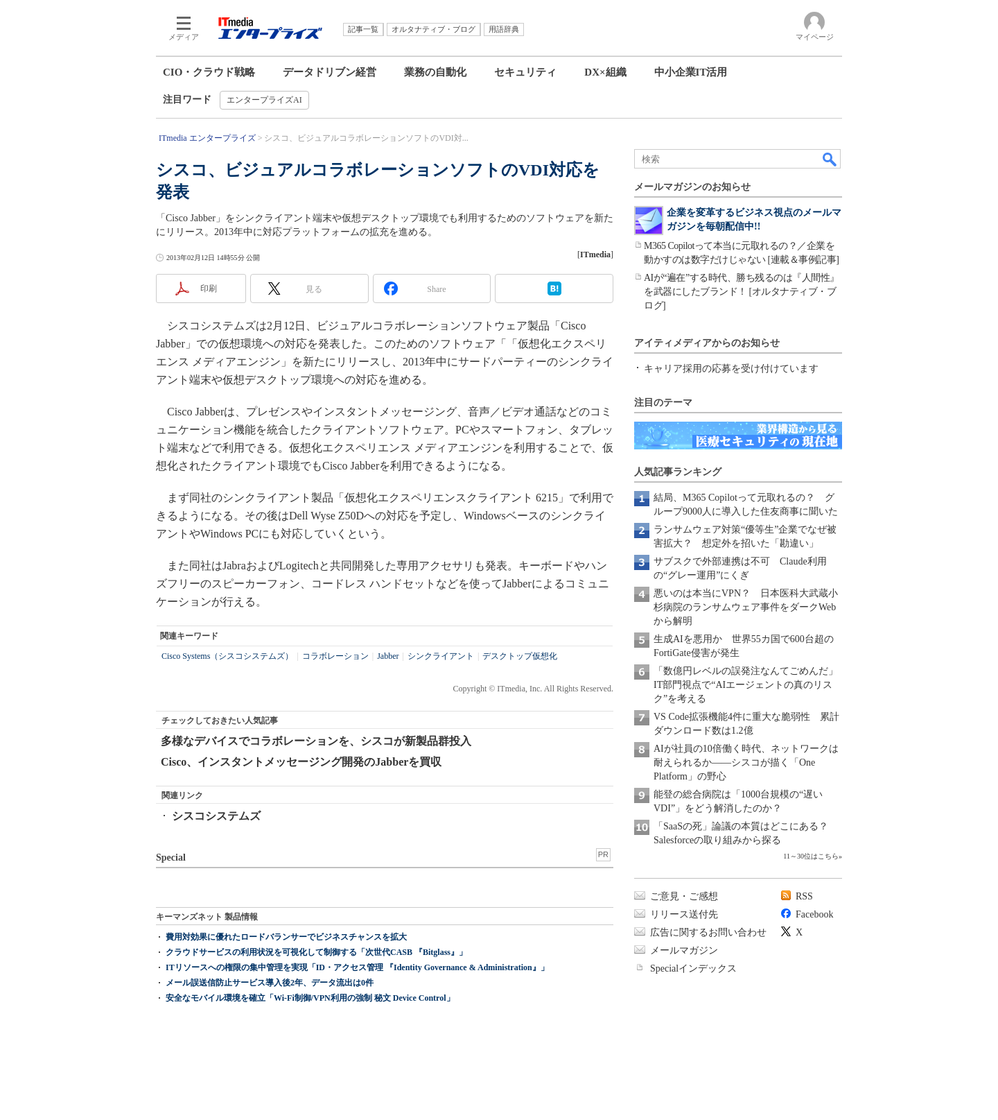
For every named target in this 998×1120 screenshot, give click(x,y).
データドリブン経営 (329, 72)
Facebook (814, 914)
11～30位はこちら (811, 856)
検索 (830, 159)
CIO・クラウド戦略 (209, 72)
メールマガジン (684, 950)
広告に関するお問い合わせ (708, 932)
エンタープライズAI (264, 100)
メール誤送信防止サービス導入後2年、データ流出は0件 (270, 983)
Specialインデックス (693, 968)
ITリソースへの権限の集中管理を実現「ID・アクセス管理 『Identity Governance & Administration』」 (357, 967)
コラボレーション (335, 656)
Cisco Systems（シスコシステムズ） (227, 656)
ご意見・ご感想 (684, 896)
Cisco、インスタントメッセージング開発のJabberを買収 (301, 762)
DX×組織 (605, 72)
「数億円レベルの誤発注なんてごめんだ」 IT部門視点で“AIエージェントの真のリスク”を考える (751, 685)
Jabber (388, 656)
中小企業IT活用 (691, 72)
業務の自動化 (435, 72)
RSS (804, 896)
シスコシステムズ (216, 816)
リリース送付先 (684, 914)
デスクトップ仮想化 (519, 656)
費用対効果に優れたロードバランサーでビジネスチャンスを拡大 (286, 937)
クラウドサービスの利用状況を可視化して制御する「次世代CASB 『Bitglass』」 (316, 952)
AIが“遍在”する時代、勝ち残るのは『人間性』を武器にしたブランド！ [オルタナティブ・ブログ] (741, 292)
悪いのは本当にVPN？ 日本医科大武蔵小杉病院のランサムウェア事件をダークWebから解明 (746, 607)
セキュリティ (525, 72)
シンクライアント (441, 656)
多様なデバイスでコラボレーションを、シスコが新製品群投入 (316, 741)
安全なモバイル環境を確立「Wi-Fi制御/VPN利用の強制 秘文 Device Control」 (310, 998)
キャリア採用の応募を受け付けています (731, 368)
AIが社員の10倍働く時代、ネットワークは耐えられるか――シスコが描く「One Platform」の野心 (746, 762)
